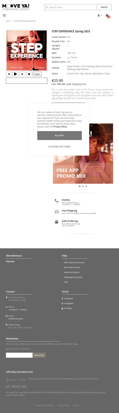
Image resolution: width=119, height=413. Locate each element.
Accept (59, 135)
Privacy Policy (60, 126)
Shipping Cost (79, 84)
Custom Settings (59, 146)
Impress (76, 405)
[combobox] (71, 7)
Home (8, 21)
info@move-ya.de (15, 318)
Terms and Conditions (45, 405)
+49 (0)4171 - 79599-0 (17, 310)
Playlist (37, 74)
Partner (10, 261)
